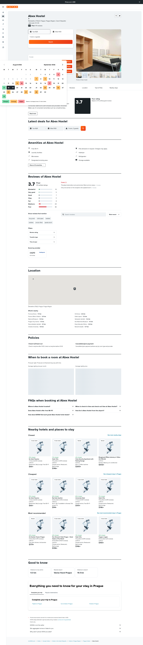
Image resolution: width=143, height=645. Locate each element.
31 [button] (42, 71)
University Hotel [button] (80, 498)
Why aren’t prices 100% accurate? (75, 632)
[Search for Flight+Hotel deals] (3, 24)
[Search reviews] (85, 214)
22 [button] (64, 62)
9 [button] (68, 53)
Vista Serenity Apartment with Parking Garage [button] (84, 460)
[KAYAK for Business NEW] (3, 37)
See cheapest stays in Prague (112, 474)
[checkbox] (37, 254)
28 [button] (60, 66)
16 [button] (68, 57)
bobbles (31, 222)
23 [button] (68, 62)
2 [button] (68, 49)
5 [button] (96, 49)
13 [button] (55, 57)
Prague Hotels (86, 641)
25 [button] (46, 66)
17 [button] (42, 62)
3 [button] (42, 53)
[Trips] (3, 42)
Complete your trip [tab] (36, 592)
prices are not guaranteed (64, 619)
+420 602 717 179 (33, 23)
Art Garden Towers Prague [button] (37, 537)
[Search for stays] (3, 16)
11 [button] (46, 57)
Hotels (39, 641)
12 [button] (51, 57)
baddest (48, 218)
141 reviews (38, 26)
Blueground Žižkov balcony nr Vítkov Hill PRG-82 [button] (109, 458)
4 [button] (46, 53)
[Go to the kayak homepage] (12, 7)
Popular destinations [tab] (51, 592)
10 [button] (42, 57)
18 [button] (46, 62)
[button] (139, 2)
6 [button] (55, 53)
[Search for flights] (3, 12)
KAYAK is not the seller (75, 625)
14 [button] (59, 57)
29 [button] (64, 66)
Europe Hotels (46, 641)
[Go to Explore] (3, 29)
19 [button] (51, 62)
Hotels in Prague (94, 604)
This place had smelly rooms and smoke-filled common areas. (81, 185)
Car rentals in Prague (67, 604)
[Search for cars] (3, 20)
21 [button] (59, 62)
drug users (32, 218)
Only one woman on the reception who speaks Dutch (78, 187)
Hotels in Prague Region (75, 641)
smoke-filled (39, 222)
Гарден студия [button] (103, 537)
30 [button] (68, 66)
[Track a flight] (3, 33)
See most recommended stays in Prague (109, 513)
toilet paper (40, 218)
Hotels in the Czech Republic (59, 641)
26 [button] (51, 66)
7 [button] (59, 53)
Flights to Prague (37, 604)
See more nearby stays (114, 435)
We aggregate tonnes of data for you (75, 628)
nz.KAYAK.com (31, 641)
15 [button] (64, 57)
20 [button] (55, 62)
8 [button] (64, 53)
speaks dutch (48, 222)
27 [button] (55, 66)
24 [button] (42, 66)
